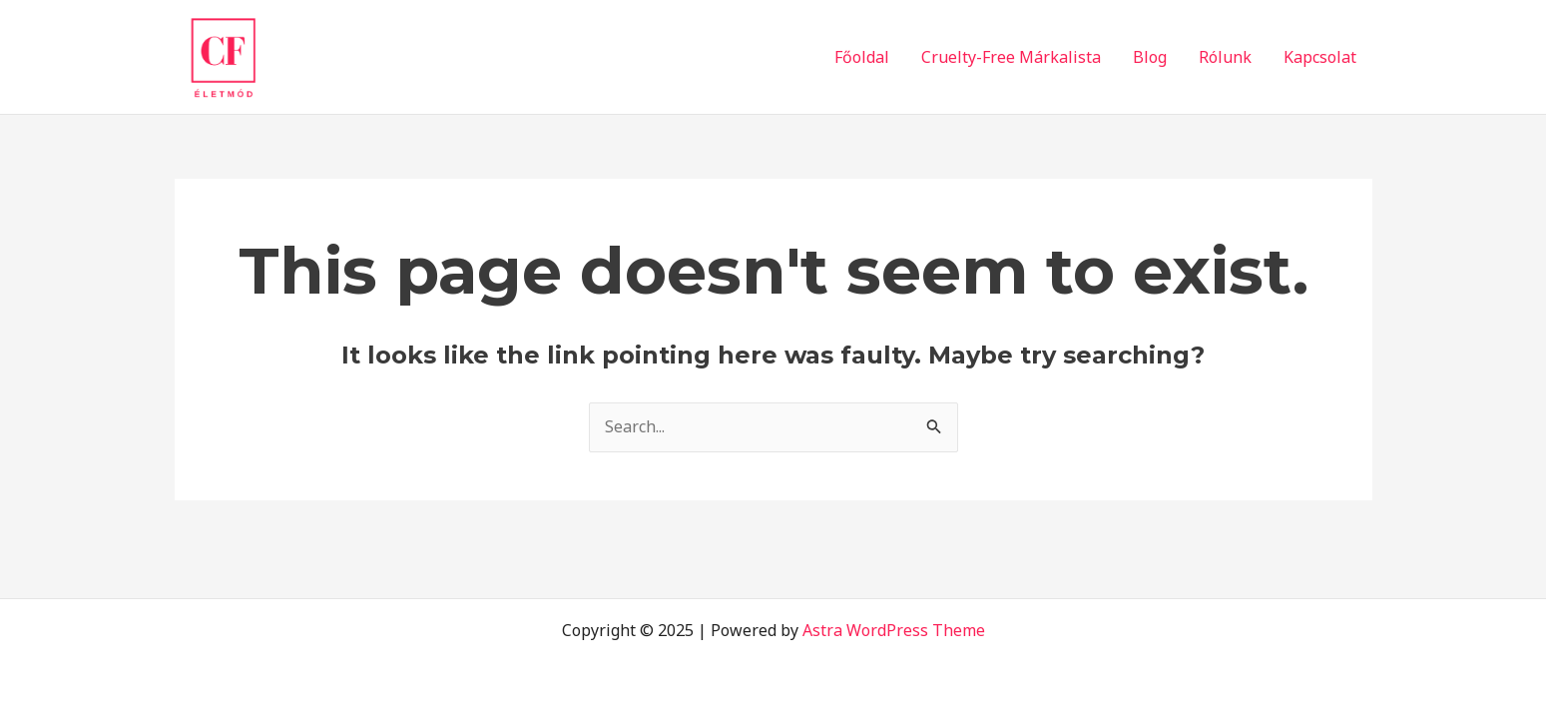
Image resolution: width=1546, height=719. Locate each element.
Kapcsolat (1320, 57)
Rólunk (1225, 57)
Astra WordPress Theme (893, 630)
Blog (1150, 57)
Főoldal (861, 57)
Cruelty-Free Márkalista (1011, 57)
